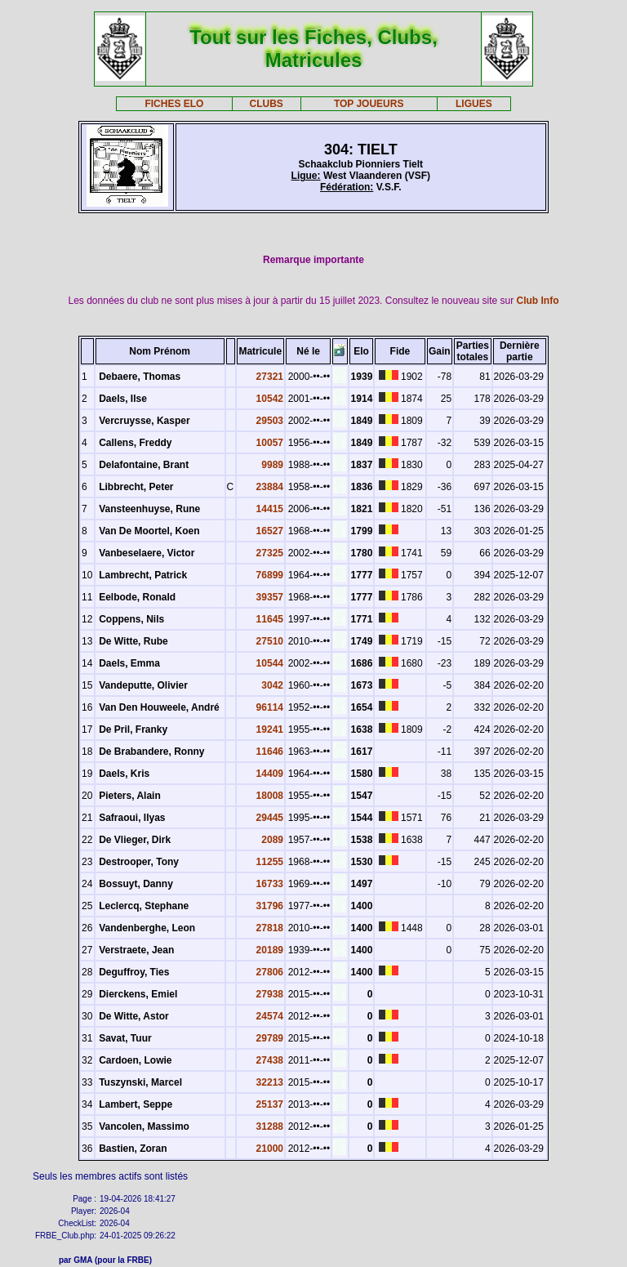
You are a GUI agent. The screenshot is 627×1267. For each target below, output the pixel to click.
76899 (269, 575)
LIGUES (474, 103)
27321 (269, 376)
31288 (269, 1126)
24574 (269, 1016)
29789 (269, 1038)
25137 (269, 1104)
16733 (269, 884)
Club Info (538, 300)
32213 (269, 1082)
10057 (269, 442)
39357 (269, 597)
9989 (272, 465)
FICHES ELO (174, 103)
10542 (269, 398)
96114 (269, 707)
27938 (269, 994)
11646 (269, 751)
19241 (269, 729)
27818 (269, 928)
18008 (269, 795)
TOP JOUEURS (369, 103)
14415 (269, 509)
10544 (269, 663)
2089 (272, 839)
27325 (269, 553)
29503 (269, 420)
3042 (272, 685)
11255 (269, 862)
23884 (269, 487)
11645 (269, 619)
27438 (269, 1060)
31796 (269, 906)
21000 (269, 1148)
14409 (269, 773)
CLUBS (265, 103)
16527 (269, 531)
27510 (269, 641)
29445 (269, 817)
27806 (269, 972)
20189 (269, 950)
